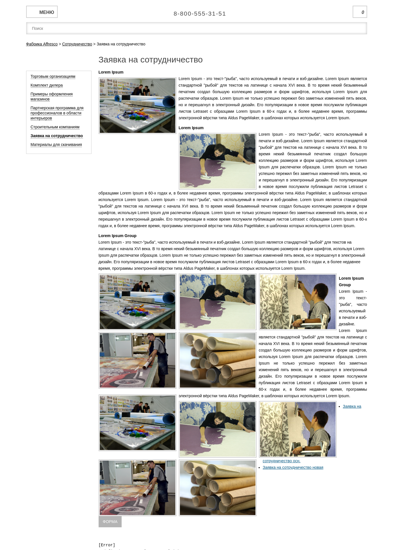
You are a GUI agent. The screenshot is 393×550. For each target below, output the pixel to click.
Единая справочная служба (196, 11)
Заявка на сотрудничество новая (293, 467)
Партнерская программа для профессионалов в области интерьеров (57, 113)
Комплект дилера (47, 85)
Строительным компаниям (55, 127)
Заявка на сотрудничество (57, 135)
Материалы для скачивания (56, 144)
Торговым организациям (53, 76)
